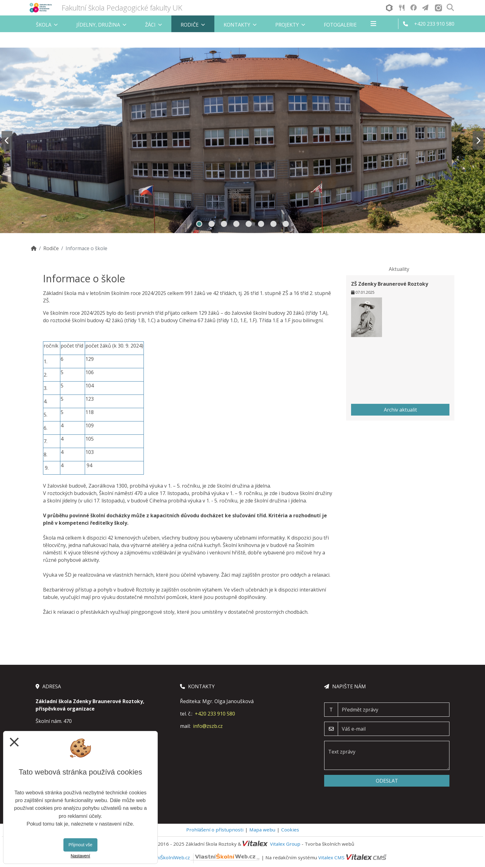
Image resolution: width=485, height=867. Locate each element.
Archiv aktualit (400, 409)
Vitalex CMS (331, 857)
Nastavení (80, 855)
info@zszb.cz (208, 726)
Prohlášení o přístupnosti (214, 829)
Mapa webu (262, 829)
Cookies (290, 829)
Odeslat (387, 780)
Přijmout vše (80, 844)
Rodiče (51, 248)
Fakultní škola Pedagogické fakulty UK (122, 7)
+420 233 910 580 (215, 713)
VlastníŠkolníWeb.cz (202, 857)
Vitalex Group (285, 844)
